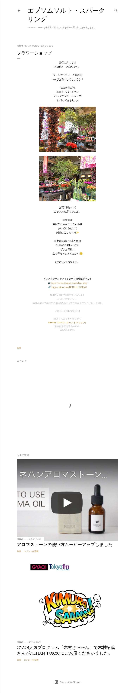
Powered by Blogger (67, 682)
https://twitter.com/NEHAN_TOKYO (69, 287)
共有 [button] (19, 347)
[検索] (116, 9)
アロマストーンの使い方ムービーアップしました (65, 544)
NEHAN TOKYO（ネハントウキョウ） (67, 322)
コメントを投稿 (31, 551)
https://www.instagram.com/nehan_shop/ (69, 282)
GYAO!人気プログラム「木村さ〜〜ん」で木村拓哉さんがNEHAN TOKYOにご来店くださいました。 (66, 650)
